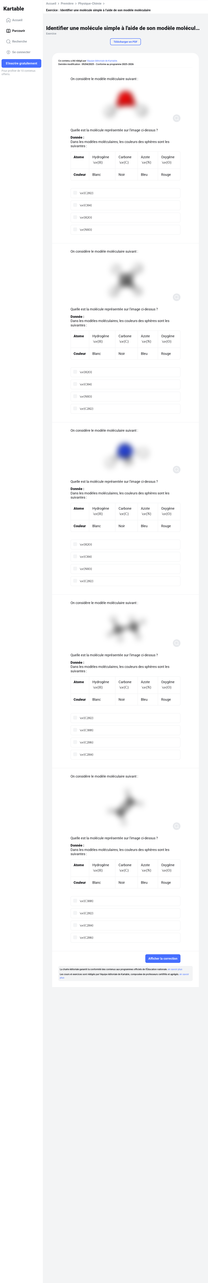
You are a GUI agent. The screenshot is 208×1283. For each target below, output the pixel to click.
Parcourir (15, 31)
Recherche (16, 41)
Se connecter (18, 52)
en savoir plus (175, 969)
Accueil (14, 20)
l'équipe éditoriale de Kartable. (102, 60)
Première (67, 3)
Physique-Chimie (90, 3)
